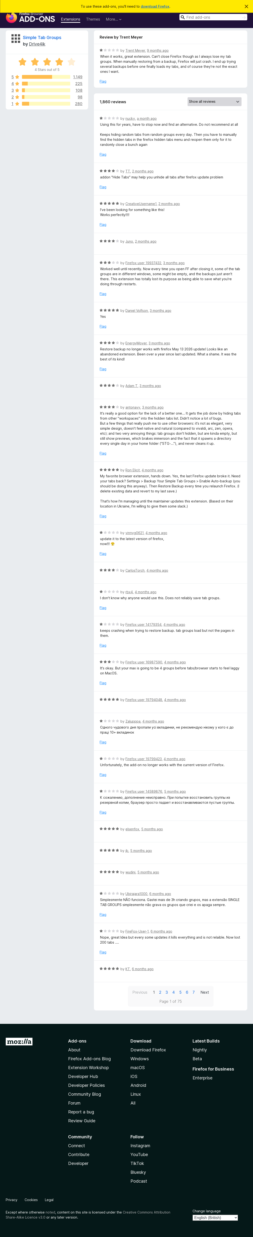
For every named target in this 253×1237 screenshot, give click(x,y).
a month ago (147, 118)
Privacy (11, 1200)
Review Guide (81, 1120)
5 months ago (175, 791)
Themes (93, 19)
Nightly (200, 1049)
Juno (129, 241)
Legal (49, 1200)
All (132, 1103)
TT (127, 171)
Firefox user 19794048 (143, 700)
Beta (197, 1058)
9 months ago (158, 50)
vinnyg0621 (134, 533)
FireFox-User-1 (137, 931)
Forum (74, 1103)
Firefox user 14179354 (143, 624)
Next (204, 992)
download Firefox (155, 6)
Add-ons (77, 1040)
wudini (130, 872)
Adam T (131, 386)
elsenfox (132, 829)
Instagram (140, 1145)
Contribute (78, 1154)
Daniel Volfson (136, 310)
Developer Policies (86, 1085)
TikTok (137, 1163)
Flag (103, 81)
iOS (133, 1076)
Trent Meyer (135, 50)
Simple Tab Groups (42, 37)
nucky (130, 118)
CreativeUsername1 (140, 204)
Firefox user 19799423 (143, 759)
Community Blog (84, 1094)
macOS (137, 1067)
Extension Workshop (88, 1067)
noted (50, 1212)
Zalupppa (132, 721)
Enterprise (202, 1077)
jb (126, 851)
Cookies (31, 1200)
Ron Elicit (132, 470)
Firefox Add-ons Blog (89, 1058)
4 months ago (152, 470)
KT (127, 969)
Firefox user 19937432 (143, 263)
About (74, 1049)
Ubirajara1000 (136, 894)
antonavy (132, 407)
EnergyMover (136, 343)
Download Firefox (148, 1049)
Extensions (70, 19)
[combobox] (213, 17)
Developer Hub (83, 1076)
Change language (207, 1211)
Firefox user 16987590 (143, 662)
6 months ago (160, 894)
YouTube (139, 1154)
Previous (139, 992)
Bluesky (138, 1172)
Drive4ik (37, 43)
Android (138, 1085)
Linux (135, 1094)
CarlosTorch (135, 570)
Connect (76, 1145)
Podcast (138, 1181)
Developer (78, 1163)
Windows (139, 1058)
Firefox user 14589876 (143, 791)
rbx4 (129, 592)
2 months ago (143, 171)
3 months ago (174, 263)
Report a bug (81, 1111)
